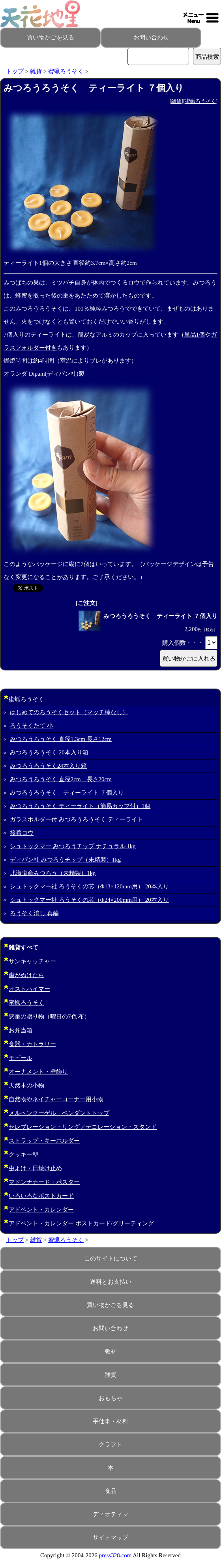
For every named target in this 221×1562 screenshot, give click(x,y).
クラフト (110, 1444)
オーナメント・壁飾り (38, 1072)
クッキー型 (23, 1154)
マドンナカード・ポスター (44, 1182)
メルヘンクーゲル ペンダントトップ (59, 1113)
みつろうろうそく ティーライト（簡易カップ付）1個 (80, 806)
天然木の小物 (26, 1085)
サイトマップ (110, 1537)
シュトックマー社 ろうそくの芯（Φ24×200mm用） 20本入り (89, 900)
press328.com (115, 1555)
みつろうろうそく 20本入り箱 (49, 752)
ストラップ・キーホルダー (44, 1141)
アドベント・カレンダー (41, 1209)
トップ (15, 71)
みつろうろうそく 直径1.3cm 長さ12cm (61, 739)
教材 (110, 1351)
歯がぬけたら (26, 975)
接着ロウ (22, 833)
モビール (20, 1058)
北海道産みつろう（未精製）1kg (53, 873)
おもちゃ (110, 1398)
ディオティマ (110, 1514)
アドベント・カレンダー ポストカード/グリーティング (81, 1223)
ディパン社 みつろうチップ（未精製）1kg (65, 859)
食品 (110, 1491)
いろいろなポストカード (41, 1196)
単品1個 (194, 334)
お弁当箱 (20, 1030)
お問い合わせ (151, 37)
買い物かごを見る (50, 37)
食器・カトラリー (32, 1044)
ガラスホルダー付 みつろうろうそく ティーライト (76, 819)
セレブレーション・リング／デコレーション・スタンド (83, 1127)
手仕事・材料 (110, 1421)
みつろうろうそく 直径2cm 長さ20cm (61, 779)
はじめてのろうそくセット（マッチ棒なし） (69, 712)
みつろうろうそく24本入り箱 (48, 766)
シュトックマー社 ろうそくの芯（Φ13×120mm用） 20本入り (89, 886)
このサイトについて (110, 1258)
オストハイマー (29, 989)
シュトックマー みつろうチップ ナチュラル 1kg (73, 846)
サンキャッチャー (32, 961)
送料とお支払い (110, 1282)
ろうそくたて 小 (31, 725)
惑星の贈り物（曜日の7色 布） (49, 1016)
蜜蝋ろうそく (66, 71)
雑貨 (36, 71)
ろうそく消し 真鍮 (34, 913)
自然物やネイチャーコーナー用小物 (56, 1099)
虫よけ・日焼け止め (35, 1168)
